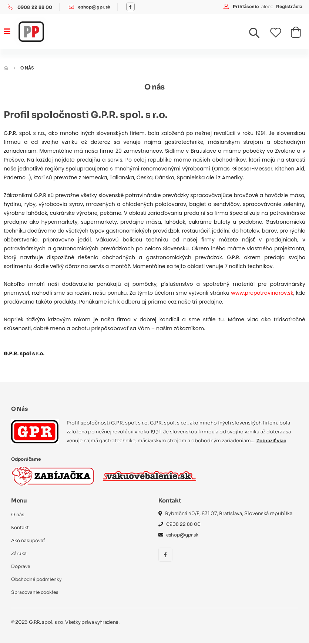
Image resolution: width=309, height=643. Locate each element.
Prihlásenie (246, 6)
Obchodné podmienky (38, 579)
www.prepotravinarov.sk (262, 293)
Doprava (21, 566)
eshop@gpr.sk (95, 7)
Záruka (19, 553)
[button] (258, 34)
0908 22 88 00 (35, 7)
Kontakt (20, 527)
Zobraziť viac (272, 440)
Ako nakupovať (29, 540)
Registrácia (289, 6)
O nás (17, 514)
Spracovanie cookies (36, 592)
